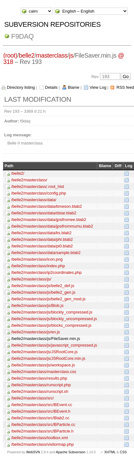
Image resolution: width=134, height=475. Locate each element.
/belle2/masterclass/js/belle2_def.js (42, 285)
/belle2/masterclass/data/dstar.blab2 (43, 213)
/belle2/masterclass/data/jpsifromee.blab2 (48, 219)
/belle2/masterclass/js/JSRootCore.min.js (48, 358)
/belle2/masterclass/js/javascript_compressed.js (54, 345)
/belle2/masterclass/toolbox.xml (39, 437)
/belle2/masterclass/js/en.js (35, 332)
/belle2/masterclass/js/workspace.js (43, 365)
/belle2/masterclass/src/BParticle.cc (43, 424)
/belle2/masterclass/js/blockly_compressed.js (52, 312)
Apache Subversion (70, 452)
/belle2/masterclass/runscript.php (41, 384)
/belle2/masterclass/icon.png (37, 259)
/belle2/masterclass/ (29, 180)
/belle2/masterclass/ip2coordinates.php (46, 272)
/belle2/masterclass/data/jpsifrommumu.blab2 (52, 226)
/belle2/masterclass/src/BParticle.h (42, 431)
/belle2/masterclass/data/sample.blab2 (46, 252)
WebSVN (33, 452)
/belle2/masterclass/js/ (31, 279)
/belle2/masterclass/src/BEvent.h (41, 411)
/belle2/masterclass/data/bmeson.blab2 (46, 206)
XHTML (109, 452)
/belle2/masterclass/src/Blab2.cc (40, 418)
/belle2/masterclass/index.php (38, 265)
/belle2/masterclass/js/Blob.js (37, 305)
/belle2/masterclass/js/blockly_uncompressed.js (54, 318)
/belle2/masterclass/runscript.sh (39, 391)
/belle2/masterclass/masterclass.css (43, 371)
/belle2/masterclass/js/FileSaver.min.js (45, 338)
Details (51, 87)
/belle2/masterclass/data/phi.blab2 (42, 239)
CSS (123, 452)
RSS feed (125, 87)
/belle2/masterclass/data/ (33, 199)
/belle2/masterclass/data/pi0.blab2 (42, 246)
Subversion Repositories (52, 24)
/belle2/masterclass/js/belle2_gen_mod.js (48, 299)
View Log (97, 87)
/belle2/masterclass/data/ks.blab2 (41, 232)
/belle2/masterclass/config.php (38, 193)
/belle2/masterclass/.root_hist (37, 186)
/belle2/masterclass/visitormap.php (42, 444)
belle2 (27, 55)
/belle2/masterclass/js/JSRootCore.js (44, 351)
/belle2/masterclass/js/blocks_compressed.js (51, 325)
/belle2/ (17, 173)
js (71, 55)
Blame (73, 87)
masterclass (51, 55)
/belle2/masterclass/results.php (39, 378)
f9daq (22, 36)
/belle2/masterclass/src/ (32, 398)
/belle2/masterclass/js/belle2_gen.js (43, 292)
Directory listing (21, 87)
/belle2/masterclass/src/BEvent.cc (41, 404)
